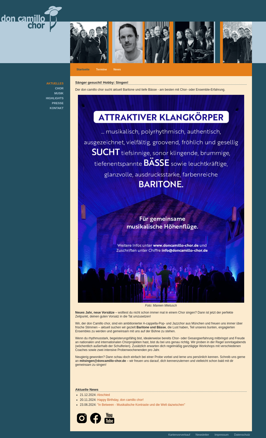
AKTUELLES (55, 83)
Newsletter (203, 434)
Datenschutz (242, 434)
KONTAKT (57, 108)
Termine (101, 69)
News (117, 69)
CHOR (59, 88)
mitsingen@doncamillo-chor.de (102, 361)
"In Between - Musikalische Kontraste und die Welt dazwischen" (141, 405)
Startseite (83, 69)
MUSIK (58, 93)
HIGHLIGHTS (55, 98)
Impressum (222, 434)
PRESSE (58, 103)
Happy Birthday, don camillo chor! (120, 400)
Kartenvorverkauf (179, 434)
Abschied (103, 395)
